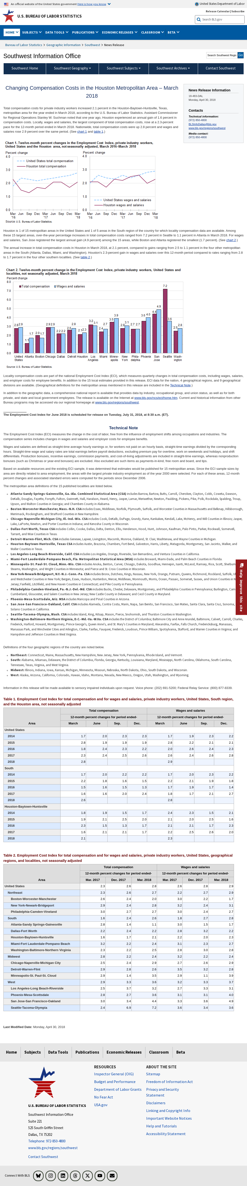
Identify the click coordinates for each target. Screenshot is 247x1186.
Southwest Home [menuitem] (25, 68)
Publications (87, 1052)
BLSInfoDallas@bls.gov (203, 124)
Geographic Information (63, 45)
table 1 (98, 131)
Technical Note (180, 385)
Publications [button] (83, 32)
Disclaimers (155, 1102)
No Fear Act (103, 1097)
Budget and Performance (115, 1081)
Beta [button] (172, 32)
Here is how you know (91, 4)
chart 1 (82, 131)
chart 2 (231, 240)
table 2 (85, 257)
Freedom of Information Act (169, 1081)
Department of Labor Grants (118, 1089)
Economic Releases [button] (118, 32)
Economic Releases (124, 1052)
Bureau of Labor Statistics (23, 45)
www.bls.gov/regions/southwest (207, 128)
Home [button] (10, 32)
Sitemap (153, 1073)
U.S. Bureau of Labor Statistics (49, 16)
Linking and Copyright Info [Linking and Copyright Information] (168, 1110)
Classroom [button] (151, 32)
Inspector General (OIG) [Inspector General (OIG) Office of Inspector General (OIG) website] (114, 1073)
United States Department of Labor (220, 4)
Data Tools (58, 1052)
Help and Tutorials (161, 1126)
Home (11, 1052)
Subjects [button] (30, 32)
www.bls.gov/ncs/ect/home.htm (155, 398)
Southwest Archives (172, 68)
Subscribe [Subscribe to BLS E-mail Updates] (238, 11)
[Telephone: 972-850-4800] (57, 1141)
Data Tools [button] (55, 32)
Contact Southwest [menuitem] (221, 68)
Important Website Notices (169, 1118)
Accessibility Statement (166, 1133)
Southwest (92, 45)
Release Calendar (218, 11)
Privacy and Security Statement (162, 1092)
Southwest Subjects (122, 68)
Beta (180, 1052)
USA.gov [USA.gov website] (100, 1104)
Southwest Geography (71, 68)
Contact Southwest (43, 1156)
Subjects (32, 1052)
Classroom (159, 1052)
